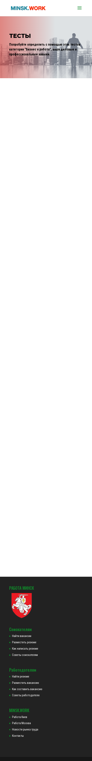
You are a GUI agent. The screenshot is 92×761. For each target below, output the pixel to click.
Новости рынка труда (25, 729)
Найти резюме (20, 676)
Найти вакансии (21, 636)
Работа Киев (19, 717)
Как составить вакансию (27, 689)
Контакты (18, 735)
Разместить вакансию (25, 682)
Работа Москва (21, 723)
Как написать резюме (25, 648)
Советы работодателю (26, 695)
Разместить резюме (24, 642)
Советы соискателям (25, 655)
